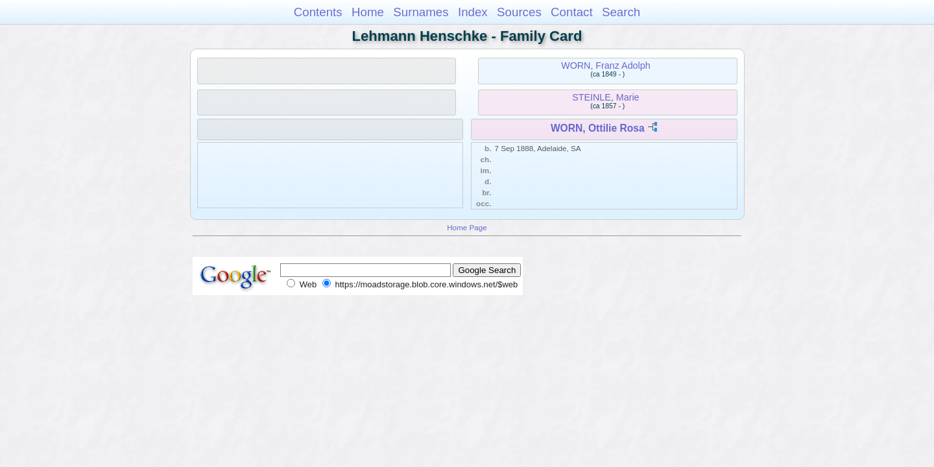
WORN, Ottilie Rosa (598, 128)
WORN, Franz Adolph (605, 65)
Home (368, 12)
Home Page (467, 227)
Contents (318, 12)
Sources (519, 12)
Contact (572, 12)
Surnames (420, 12)
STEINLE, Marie (605, 97)
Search (621, 12)
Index (473, 12)
